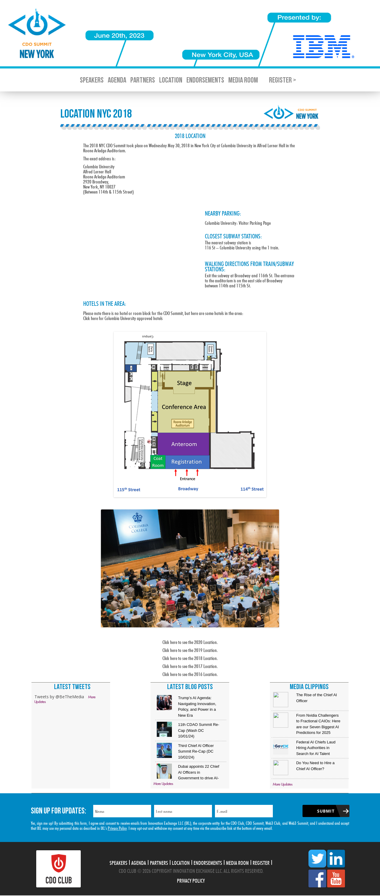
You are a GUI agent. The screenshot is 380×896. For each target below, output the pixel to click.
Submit (326, 811)
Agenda (117, 80)
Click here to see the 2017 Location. (190, 665)
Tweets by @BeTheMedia (59, 696)
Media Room (243, 80)
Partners (142, 80)
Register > (282, 80)
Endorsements (205, 80)
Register (261, 862)
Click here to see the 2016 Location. (190, 673)
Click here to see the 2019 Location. (190, 649)
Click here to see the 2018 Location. (190, 657)
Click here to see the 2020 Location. (190, 641)
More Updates (163, 784)
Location (170, 80)
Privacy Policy (117, 828)
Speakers (92, 80)
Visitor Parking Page (255, 222)
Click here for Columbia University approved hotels (123, 317)
